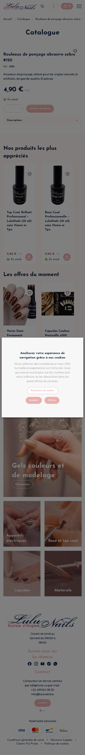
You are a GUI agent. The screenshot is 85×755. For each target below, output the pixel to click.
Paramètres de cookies (42, 391)
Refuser (52, 400)
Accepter (33, 400)
